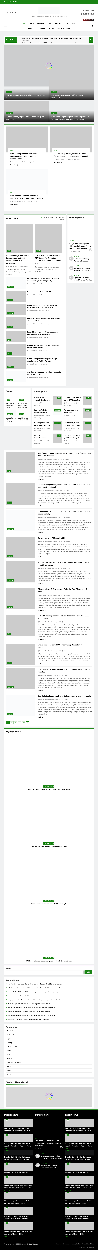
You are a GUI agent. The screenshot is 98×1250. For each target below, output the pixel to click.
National (40, 23)
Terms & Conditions (88, 1244)
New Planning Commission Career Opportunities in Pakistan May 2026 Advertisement (51, 38)
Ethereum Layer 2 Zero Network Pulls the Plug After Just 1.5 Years (72, 425)
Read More (14, 165)
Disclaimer (90, 1247)
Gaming (42, 28)
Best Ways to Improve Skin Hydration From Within (49, 847)
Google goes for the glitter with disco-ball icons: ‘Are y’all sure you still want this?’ (80, 246)
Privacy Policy (75, 1244)
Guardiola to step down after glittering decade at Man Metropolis (64, 696)
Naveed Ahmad (16, 162)
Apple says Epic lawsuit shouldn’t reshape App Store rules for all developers (83, 280)
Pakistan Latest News (14, 1062)
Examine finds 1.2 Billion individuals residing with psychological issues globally (32, 992)
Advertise (82, 1247)
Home (25, 23)
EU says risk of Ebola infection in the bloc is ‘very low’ (49, 904)
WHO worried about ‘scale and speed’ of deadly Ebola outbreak (49, 961)
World (31, 23)
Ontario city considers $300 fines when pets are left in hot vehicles (72, 437)
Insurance (32, 28)
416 (23, 723)
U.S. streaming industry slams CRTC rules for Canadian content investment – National (48, 258)
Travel (66, 23)
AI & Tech (51, 28)
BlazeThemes (33, 1244)
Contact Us (66, 1244)
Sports (49, 23)
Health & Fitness (63, 28)
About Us (58, 1244)
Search (8, 968)
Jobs (73, 23)
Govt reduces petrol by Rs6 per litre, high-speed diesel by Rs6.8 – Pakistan (31, 1015)
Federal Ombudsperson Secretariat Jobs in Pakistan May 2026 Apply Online (31, 1008)
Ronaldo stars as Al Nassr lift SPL (39, 292)
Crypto (58, 23)
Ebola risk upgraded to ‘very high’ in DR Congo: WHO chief (49, 789)
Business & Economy (13, 1035)
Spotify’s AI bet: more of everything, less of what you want (83, 270)
